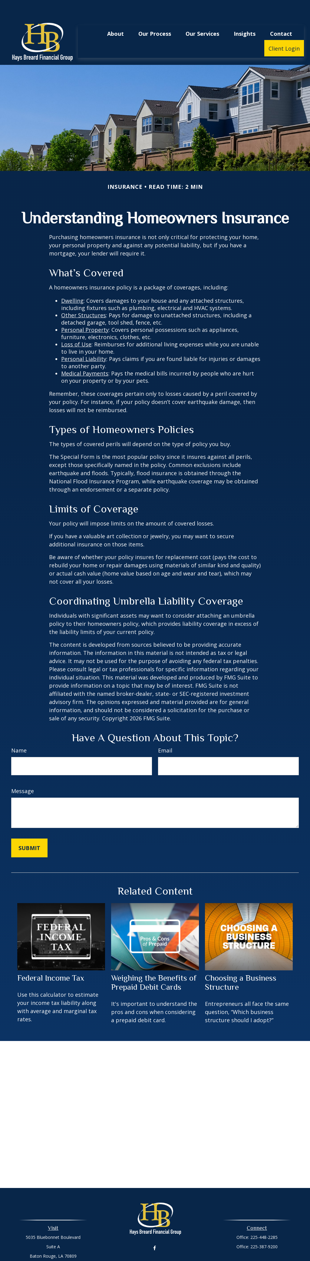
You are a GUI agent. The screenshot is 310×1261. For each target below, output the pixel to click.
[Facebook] (154, 1230)
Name (19, 732)
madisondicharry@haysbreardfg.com (155, 1256)
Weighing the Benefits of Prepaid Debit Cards (153, 964)
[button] (115, 15)
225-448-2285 (264, 1219)
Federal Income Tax (50, 959)
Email (165, 732)
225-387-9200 (264, 1228)
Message (22, 772)
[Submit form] (29, 829)
